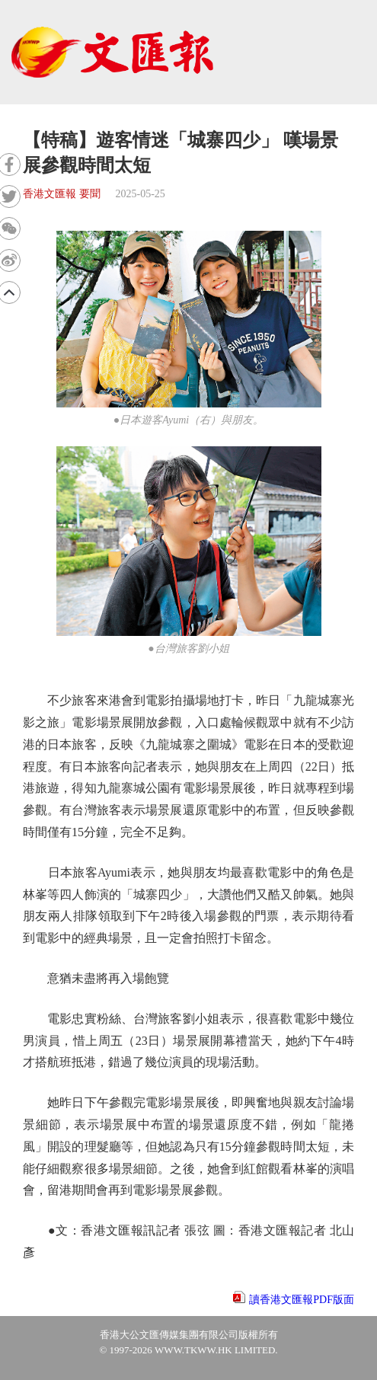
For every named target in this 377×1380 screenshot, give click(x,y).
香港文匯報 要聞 (62, 194)
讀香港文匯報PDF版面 (301, 1299)
